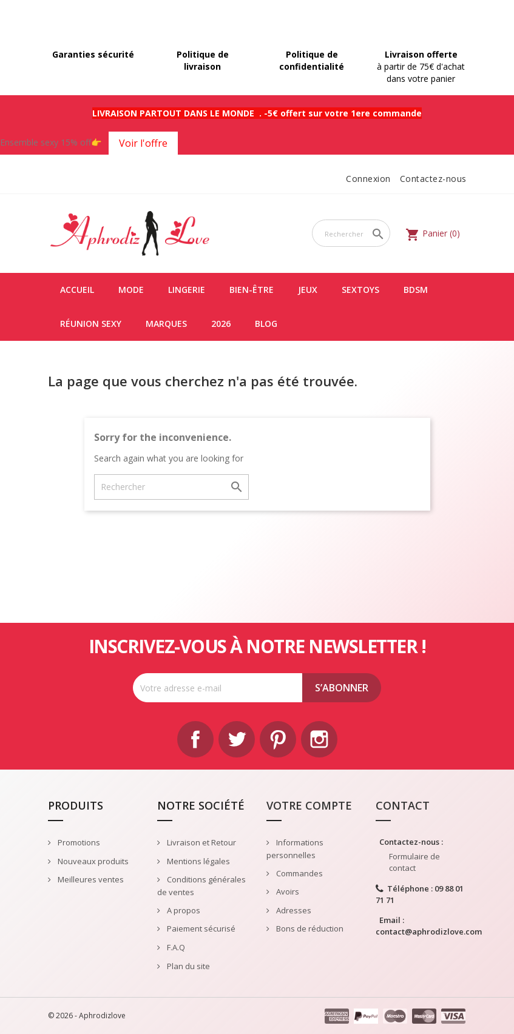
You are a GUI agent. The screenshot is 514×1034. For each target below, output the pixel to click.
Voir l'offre (143, 143)
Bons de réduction (308, 928)
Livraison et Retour (200, 842)
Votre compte (309, 805)
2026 (221, 323)
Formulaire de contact (414, 862)
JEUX (307, 289)
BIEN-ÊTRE (251, 289)
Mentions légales (197, 861)
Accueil (77, 289)
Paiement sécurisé (200, 928)
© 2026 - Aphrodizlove (87, 1015)
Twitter (236, 739)
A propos (182, 910)
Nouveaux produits (92, 861)
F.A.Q (175, 947)
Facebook (195, 739)
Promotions (78, 842)
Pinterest (278, 739)
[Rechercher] (351, 233)
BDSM (416, 289)
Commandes (298, 873)
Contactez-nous (433, 178)
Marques (166, 323)
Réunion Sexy (90, 323)
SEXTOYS (360, 289)
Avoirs (286, 891)
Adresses (292, 910)
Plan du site (187, 966)
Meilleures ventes (90, 879)
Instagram (319, 739)
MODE (131, 289)
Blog (266, 323)
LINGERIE (186, 289)
